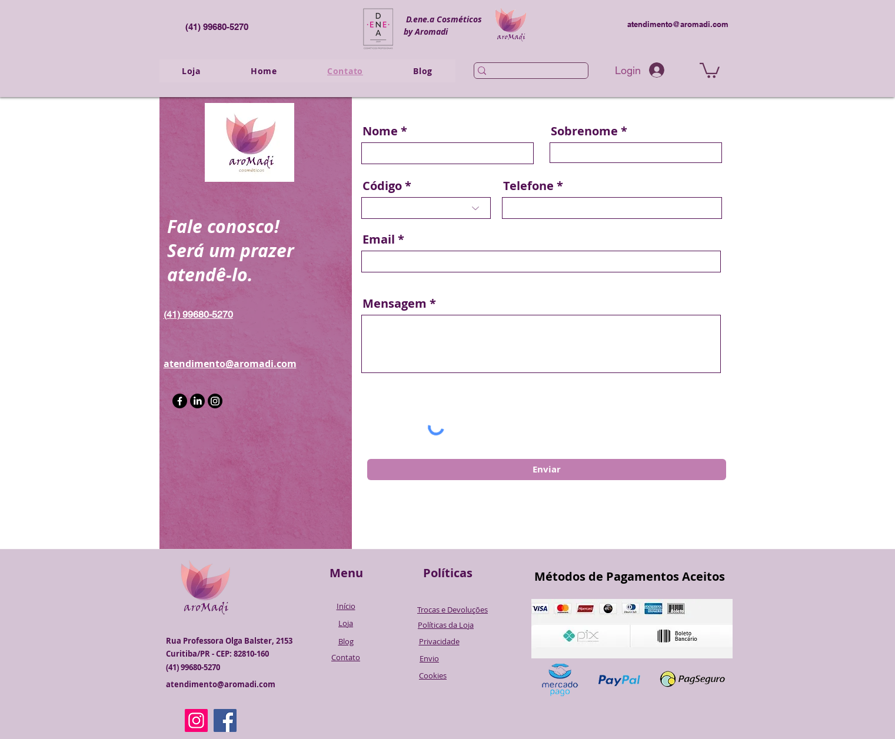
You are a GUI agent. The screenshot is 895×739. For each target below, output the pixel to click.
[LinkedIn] (197, 401)
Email (378, 239)
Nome (380, 131)
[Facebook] (179, 401)
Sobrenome (584, 131)
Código (382, 186)
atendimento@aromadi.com (677, 24)
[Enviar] (546, 469)
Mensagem (394, 303)
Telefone (528, 186)
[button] (710, 69)
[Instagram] (215, 401)
